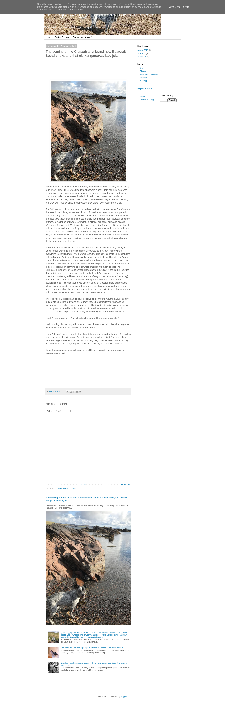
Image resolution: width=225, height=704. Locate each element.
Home (48, 37)
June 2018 (142, 57)
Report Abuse (145, 88)
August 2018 (143, 50)
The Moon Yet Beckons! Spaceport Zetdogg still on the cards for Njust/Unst (92, 648)
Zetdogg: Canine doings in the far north (99, 14)
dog (141, 68)
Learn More (174, 7)
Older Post (125, 484)
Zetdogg (143, 81)
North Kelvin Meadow (149, 74)
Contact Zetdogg (62, 37)
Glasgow (143, 71)
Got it (186, 7)
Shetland (143, 78)
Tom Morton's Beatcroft (82, 37)
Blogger (123, 696)
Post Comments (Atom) (67, 489)
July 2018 (141, 53)
